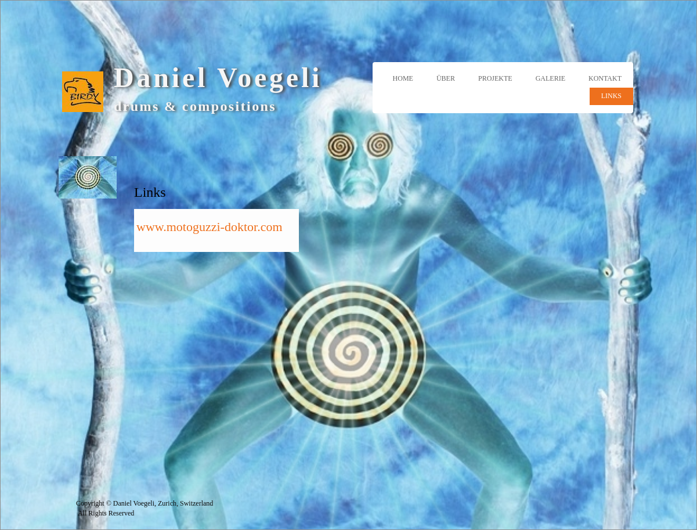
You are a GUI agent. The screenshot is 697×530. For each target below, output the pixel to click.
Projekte (495, 78)
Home (403, 78)
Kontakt (605, 78)
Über (445, 78)
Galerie (550, 78)
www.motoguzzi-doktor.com (209, 226)
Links (611, 96)
